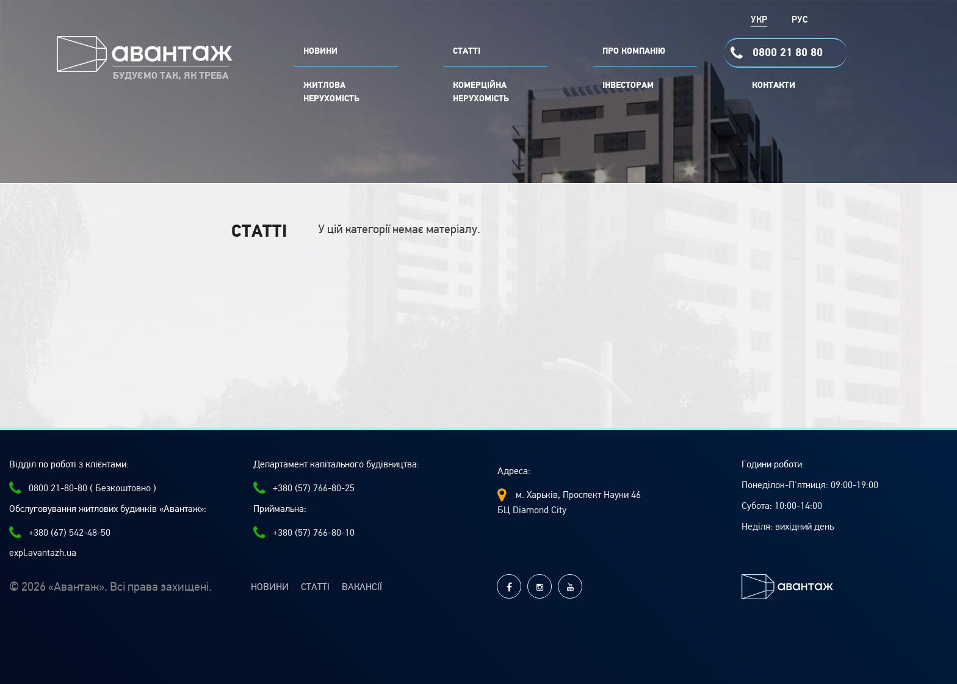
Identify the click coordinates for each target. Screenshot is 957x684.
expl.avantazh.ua (42, 553)
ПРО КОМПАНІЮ (633, 51)
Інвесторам (628, 85)
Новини (270, 587)
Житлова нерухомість (331, 92)
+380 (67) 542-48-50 (59, 532)
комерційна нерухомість (481, 92)
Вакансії (362, 587)
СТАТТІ (466, 51)
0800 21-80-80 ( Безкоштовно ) (82, 488)
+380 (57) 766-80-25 (304, 488)
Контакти (773, 85)
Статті (315, 587)
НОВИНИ (320, 51)
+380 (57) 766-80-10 (304, 532)
